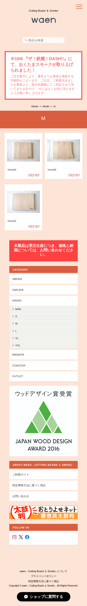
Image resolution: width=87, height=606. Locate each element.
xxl (17, 345)
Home (34, 106)
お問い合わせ (20, 496)
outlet (17, 376)
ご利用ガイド (20, 474)
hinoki (45, 106)
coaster (19, 365)
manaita (18, 354)
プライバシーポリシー (43, 576)
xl (17, 338)
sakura (17, 289)
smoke (17, 278)
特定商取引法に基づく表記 (29, 485)
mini (18, 309)
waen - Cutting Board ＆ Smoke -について (43, 571)
